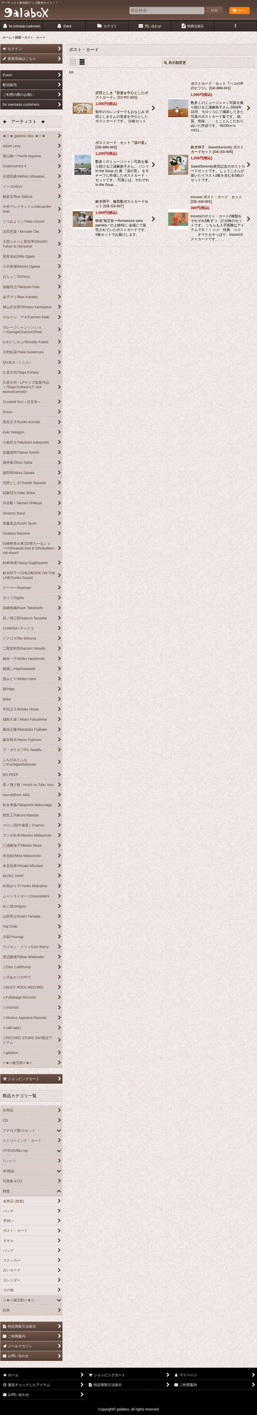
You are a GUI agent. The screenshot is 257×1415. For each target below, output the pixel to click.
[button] (235, 26)
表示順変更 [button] (175, 63)
